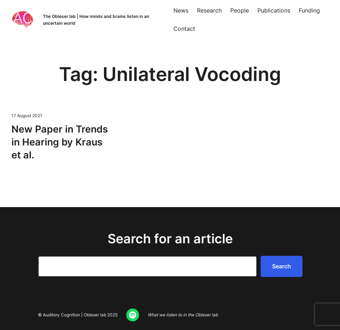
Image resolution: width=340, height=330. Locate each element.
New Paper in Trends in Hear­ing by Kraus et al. (59, 142)
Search (281, 266)
